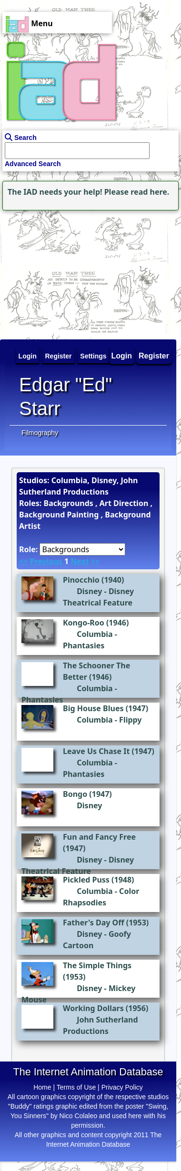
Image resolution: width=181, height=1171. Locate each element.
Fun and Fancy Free (99, 837)
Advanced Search (33, 164)
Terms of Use (76, 1087)
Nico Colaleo (78, 1116)
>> (95, 561)
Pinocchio (81, 580)
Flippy (130, 720)
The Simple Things (97, 965)
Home (42, 1087)
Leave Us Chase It (96, 751)
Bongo (75, 794)
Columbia (95, 634)
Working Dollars (93, 1008)
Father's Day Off (93, 922)
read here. (150, 192)
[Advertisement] (59, 272)
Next (79, 561)
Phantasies (83, 645)
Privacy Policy (122, 1087)
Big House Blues (93, 708)
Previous (46, 561)
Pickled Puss (86, 879)
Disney (89, 591)
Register (154, 356)
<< (23, 561)
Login (121, 356)
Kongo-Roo (83, 622)
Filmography (39, 433)
